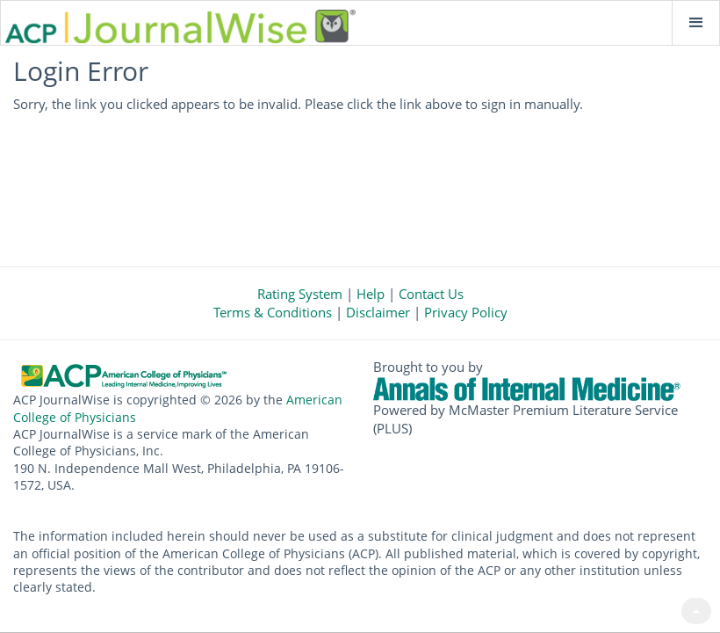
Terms (272, 312)
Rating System (299, 293)
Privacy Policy (466, 312)
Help (370, 293)
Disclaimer (378, 312)
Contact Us (431, 293)
